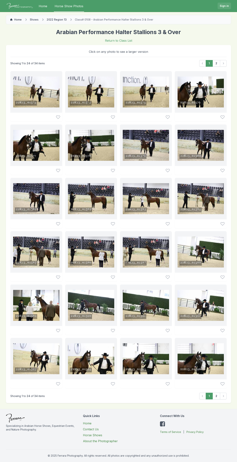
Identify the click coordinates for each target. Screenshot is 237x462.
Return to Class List (118, 40)
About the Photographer (100, 441)
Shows (34, 19)
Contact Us (91, 429)
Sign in (224, 5)
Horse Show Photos (69, 6)
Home (43, 6)
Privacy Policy (195, 431)
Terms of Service (170, 431)
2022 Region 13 (57, 19)
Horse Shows (92, 435)
